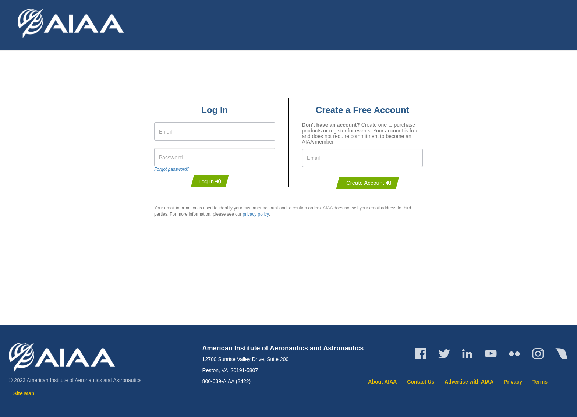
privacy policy (256, 214)
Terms (540, 382)
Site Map (24, 393)
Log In (209, 181)
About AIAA (382, 382)
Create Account (368, 183)
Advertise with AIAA (469, 382)
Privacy (513, 382)
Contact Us (420, 382)
